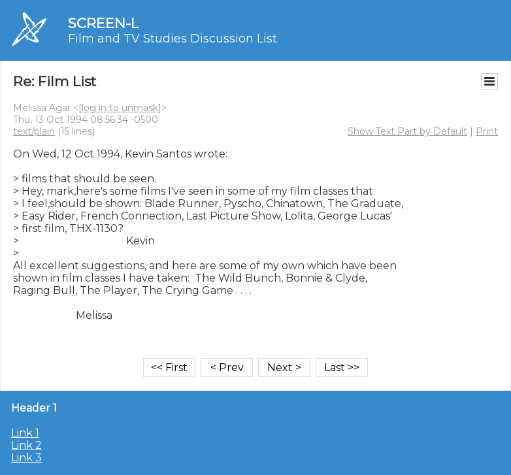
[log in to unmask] (119, 108)
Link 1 (25, 433)
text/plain (34, 131)
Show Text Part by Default (407, 131)
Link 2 (26, 445)
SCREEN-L (103, 23)
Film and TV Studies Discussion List (172, 38)
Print (487, 131)
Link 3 (26, 457)
